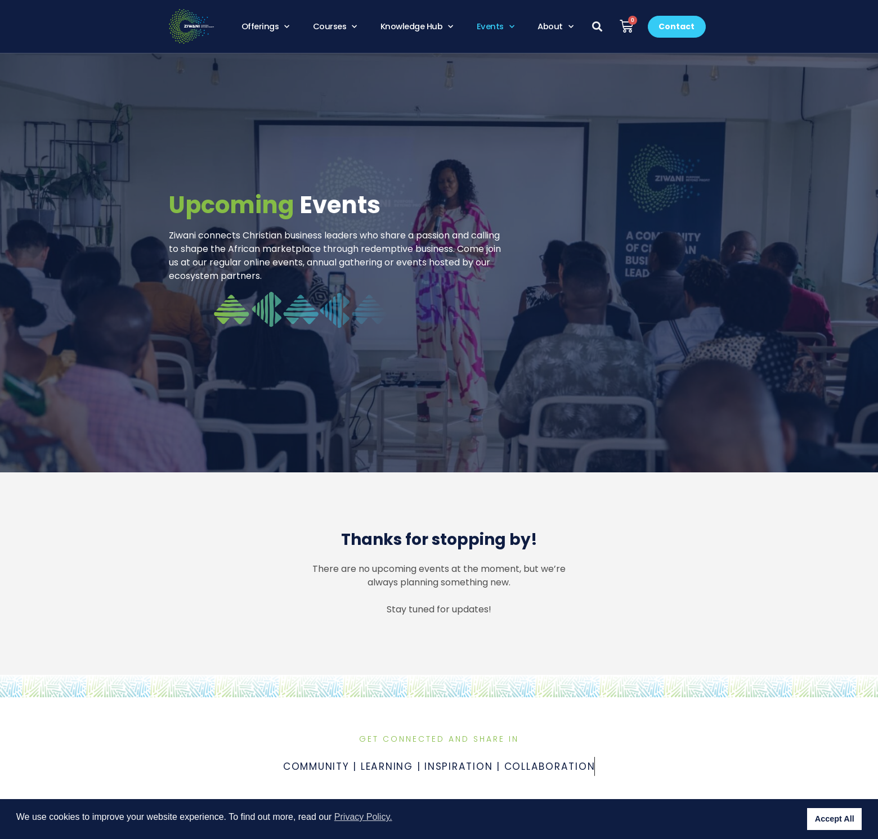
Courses (335, 26)
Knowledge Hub (416, 26)
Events (495, 26)
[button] (597, 26)
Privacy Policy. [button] (363, 817)
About (555, 26)
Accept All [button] (834, 818)
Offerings (265, 26)
